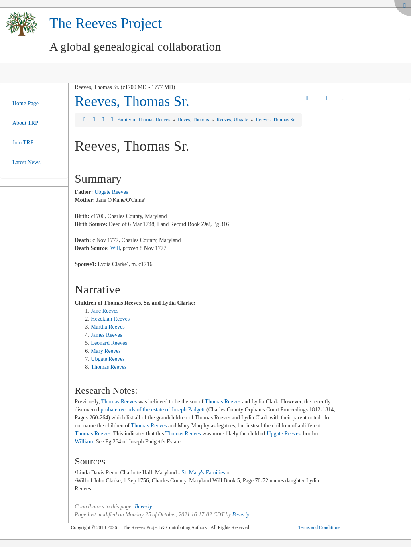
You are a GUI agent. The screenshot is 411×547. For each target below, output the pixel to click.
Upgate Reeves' (284, 434)
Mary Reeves (105, 351)
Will (115, 248)
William (84, 442)
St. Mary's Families (203, 473)
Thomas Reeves (108, 367)
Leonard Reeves (109, 343)
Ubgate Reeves (111, 192)
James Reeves (106, 335)
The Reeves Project (105, 23)
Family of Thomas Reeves (144, 119)
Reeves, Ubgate (232, 119)
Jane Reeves (104, 311)
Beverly (143, 507)
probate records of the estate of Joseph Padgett (152, 410)
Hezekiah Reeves (110, 319)
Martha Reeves (107, 327)
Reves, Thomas (194, 119)
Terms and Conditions (319, 527)
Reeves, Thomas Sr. (132, 101)
